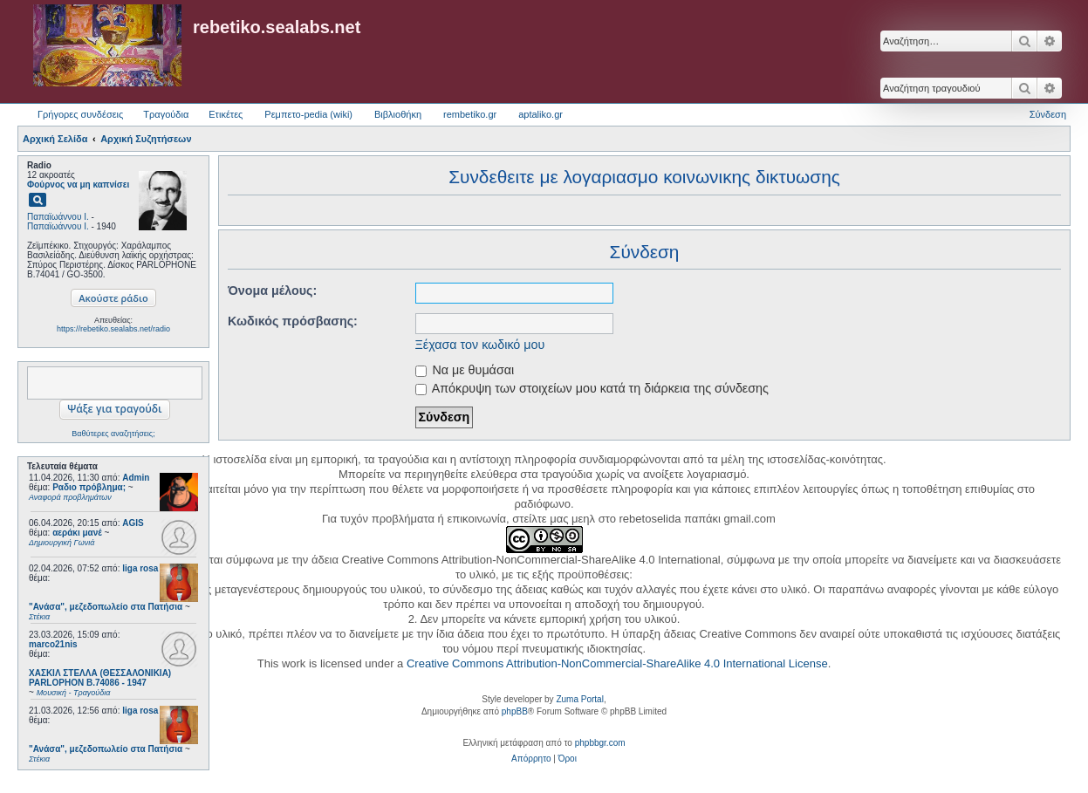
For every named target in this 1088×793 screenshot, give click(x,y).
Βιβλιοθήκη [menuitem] (397, 114)
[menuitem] (531, 759)
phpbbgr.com (600, 743)
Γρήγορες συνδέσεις (80, 114)
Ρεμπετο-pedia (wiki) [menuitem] (308, 114)
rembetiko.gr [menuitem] (469, 114)
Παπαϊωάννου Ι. (58, 217)
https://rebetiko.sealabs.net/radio (113, 329)
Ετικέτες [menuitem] (226, 114)
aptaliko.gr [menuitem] (540, 114)
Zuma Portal (579, 699)
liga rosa (140, 568)
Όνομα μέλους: (272, 290)
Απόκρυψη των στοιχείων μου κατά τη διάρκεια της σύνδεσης (592, 388)
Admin (135, 477)
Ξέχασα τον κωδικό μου (480, 345)
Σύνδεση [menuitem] (1048, 114)
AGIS (132, 523)
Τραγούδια (165, 114)
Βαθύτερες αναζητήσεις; (113, 433)
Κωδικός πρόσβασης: (293, 321)
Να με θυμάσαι (465, 370)
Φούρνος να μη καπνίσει (78, 184)
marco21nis (53, 644)
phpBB (515, 711)
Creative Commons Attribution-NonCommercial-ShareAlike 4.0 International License (617, 663)
